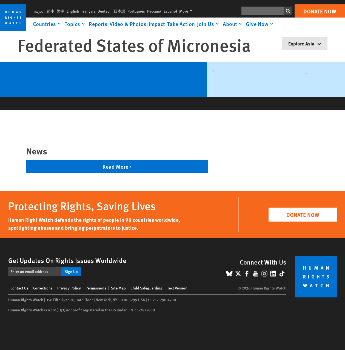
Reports (98, 24)
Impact (157, 24)
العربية (39, 11)
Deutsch (105, 11)
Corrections (43, 288)
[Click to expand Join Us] (209, 24)
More (186, 11)
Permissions (95, 288)
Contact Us (19, 288)
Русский (154, 11)
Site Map (118, 288)
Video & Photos (128, 24)
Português (136, 11)
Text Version (177, 288)
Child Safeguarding (146, 288)
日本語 (119, 11)
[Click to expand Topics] (76, 24)
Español (170, 11)
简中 (51, 11)
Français (88, 11)
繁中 (60, 11)
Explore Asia (304, 43)
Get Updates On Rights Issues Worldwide (67, 260)
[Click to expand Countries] (47, 24)
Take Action (181, 24)
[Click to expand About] (233, 24)
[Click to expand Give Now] (260, 24)
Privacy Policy (69, 288)
